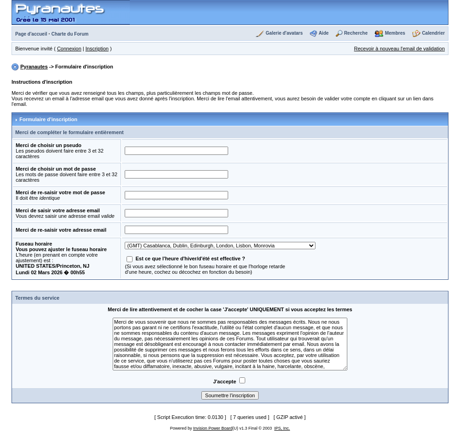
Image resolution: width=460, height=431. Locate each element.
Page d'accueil (31, 34)
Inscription (97, 48)
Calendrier (433, 33)
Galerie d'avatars (284, 33)
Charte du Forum (70, 34)
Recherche (356, 33)
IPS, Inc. (282, 428)
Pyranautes (34, 66)
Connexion (69, 48)
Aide (324, 33)
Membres (395, 33)
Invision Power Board (212, 428)
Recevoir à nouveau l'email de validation (399, 48)
